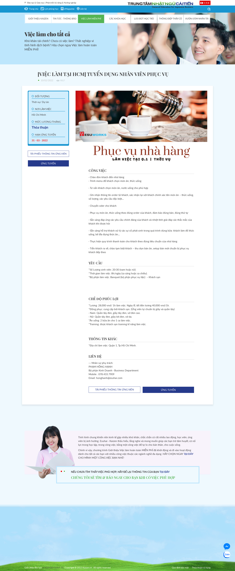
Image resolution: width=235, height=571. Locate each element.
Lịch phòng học (51, 9)
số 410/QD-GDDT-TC (53, 568)
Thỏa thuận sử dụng (201, 568)
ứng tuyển (48, 163)
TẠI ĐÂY (188, 454)
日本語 (207, 3)
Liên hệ (83, 9)
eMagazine (69, 9)
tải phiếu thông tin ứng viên (48, 154)
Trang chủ (33, 9)
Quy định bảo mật (180, 568)
